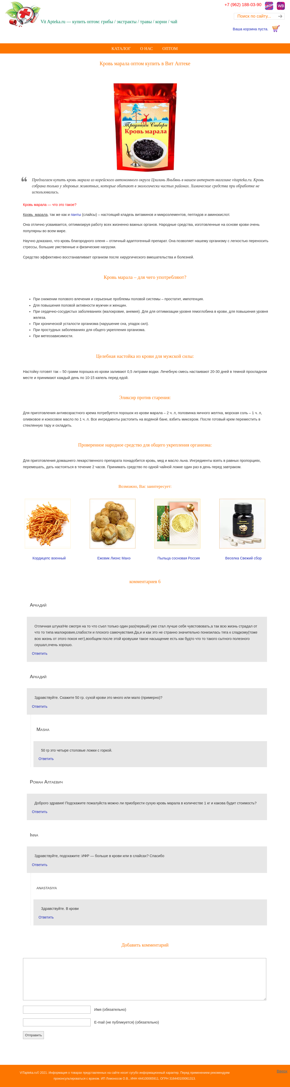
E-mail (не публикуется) (126, 1022)
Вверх (282, 1071)
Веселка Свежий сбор (243, 558)
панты (76, 215)
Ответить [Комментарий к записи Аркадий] (39, 653)
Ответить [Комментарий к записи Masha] (46, 759)
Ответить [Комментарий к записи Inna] (39, 865)
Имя (110, 1009)
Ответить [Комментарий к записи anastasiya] (46, 917)
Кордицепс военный (49, 558)
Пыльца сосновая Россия (179, 558)
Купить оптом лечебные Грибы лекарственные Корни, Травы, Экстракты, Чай (37, 14)
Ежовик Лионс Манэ (113, 558)
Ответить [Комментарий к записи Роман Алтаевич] (39, 812)
